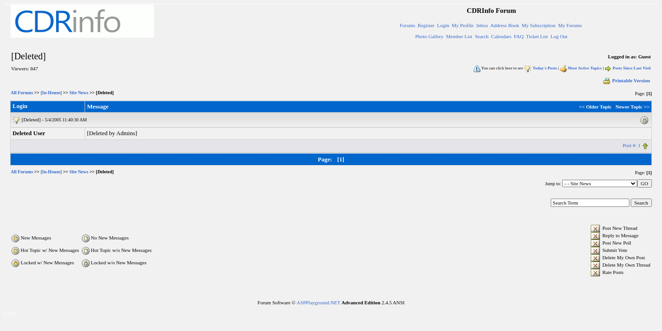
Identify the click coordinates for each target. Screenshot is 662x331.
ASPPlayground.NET (318, 302)
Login (443, 25)
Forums (407, 25)
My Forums (570, 25)
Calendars (501, 36)
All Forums (22, 92)
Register (426, 25)
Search (482, 36)
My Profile (463, 25)
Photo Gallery (429, 36)
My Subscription (539, 25)
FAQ (519, 36)
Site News (78, 92)
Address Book (505, 25)
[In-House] (51, 92)
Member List (459, 36)
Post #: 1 (631, 145)
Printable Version (626, 80)
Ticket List (537, 36)
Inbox (482, 25)
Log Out (558, 36)
